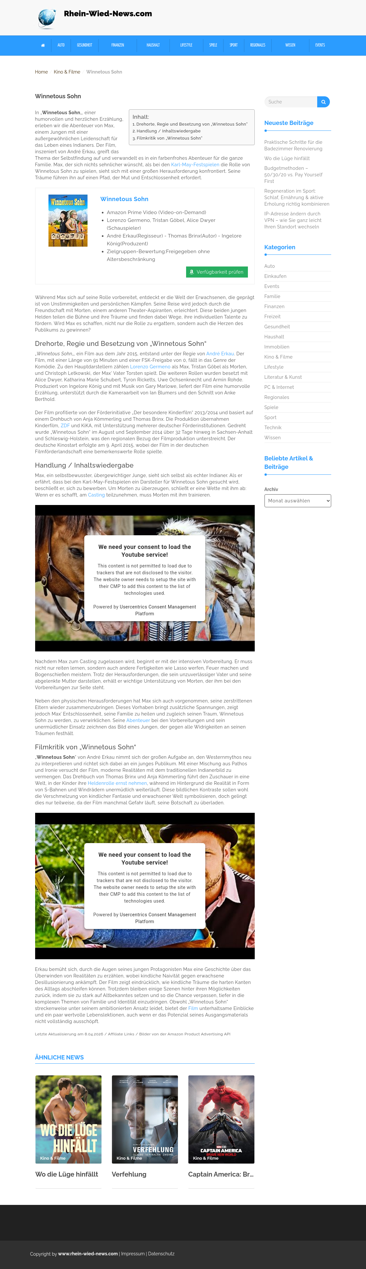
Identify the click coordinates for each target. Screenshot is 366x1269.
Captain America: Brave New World (221, 1174)
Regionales (257, 45)
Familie (272, 296)
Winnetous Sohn (125, 199)
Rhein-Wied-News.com (108, 13)
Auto (61, 45)
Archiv (271, 489)
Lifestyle (186, 45)
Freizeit (272, 316)
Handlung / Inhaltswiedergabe (169, 131)
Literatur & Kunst (283, 377)
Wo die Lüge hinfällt (66, 1174)
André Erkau (220, 354)
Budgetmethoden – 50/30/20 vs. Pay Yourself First (293, 175)
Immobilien (277, 346)
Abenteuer (138, 720)
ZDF (65, 426)
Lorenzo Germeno (150, 367)
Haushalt (153, 45)
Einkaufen (275, 276)
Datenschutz (161, 1254)
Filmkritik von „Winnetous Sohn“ (169, 138)
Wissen (290, 45)
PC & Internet (279, 387)
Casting (96, 495)
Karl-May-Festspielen (195, 164)
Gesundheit (84, 45)
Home (41, 72)
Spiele (213, 45)
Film (193, 1008)
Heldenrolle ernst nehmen (117, 783)
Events (320, 45)
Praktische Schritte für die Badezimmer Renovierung (293, 145)
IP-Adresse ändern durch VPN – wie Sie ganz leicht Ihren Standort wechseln (293, 220)
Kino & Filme (67, 72)
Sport (233, 45)
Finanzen (118, 45)
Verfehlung (129, 1174)
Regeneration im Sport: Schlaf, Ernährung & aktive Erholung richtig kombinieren (297, 197)
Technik (273, 427)
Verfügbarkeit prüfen (220, 272)
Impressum (133, 1254)
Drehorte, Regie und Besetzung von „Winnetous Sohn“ (192, 124)
